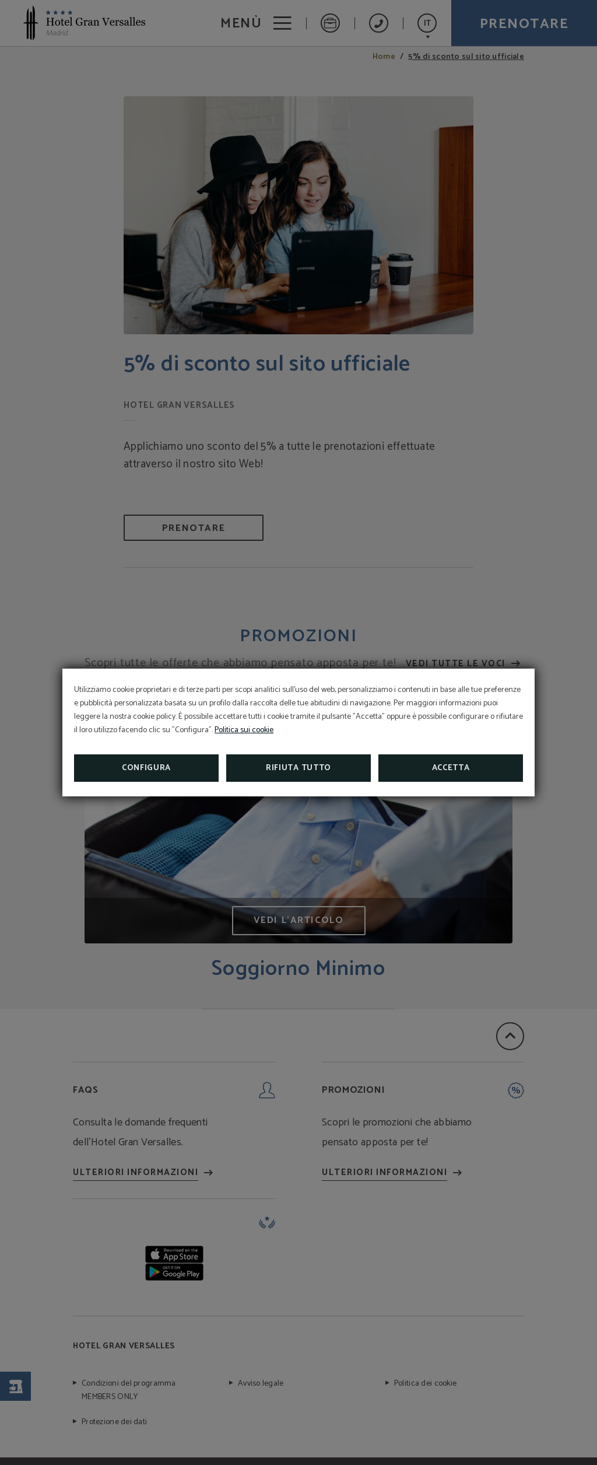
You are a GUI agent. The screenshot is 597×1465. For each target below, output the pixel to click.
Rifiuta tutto (298, 768)
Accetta (451, 768)
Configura (146, 768)
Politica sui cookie (244, 730)
